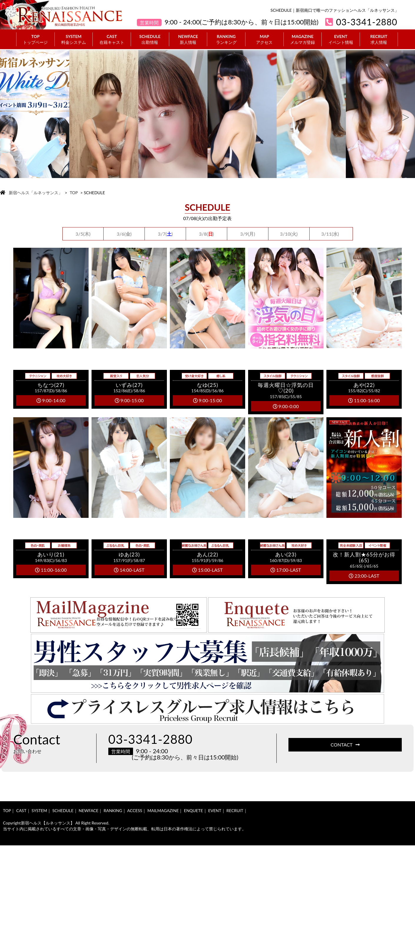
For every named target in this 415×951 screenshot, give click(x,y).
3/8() (206, 234)
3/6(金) (124, 234)
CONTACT (345, 744)
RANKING (226, 39)
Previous (9, 114)
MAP (264, 39)
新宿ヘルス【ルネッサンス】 (47, 822)
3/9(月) (247, 234)
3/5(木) (83, 234)
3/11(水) (330, 234)
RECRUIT (379, 39)
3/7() (165, 234)
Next (405, 114)
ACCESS (134, 810)
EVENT (341, 39)
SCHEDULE (150, 39)
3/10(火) (289, 234)
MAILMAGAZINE (163, 810)
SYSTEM (74, 39)
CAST (112, 39)
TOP (35, 39)
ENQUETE (193, 810)
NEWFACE (188, 39)
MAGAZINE (303, 39)
